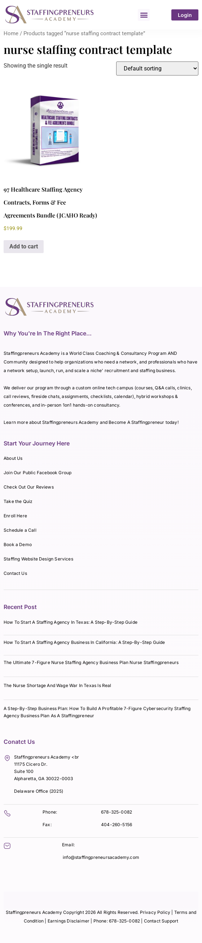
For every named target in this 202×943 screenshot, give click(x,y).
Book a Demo (18, 544)
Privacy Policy (155, 912)
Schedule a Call (20, 530)
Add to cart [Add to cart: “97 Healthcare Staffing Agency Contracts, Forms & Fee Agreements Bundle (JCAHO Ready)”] (23, 246)
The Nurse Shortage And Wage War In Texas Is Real (57, 685)
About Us (13, 458)
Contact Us (15, 573)
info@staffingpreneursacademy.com (101, 857)
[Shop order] (157, 68)
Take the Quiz (18, 501)
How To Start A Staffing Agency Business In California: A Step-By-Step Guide (84, 642)
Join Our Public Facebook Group (37, 472)
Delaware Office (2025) (38, 791)
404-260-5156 (116, 824)
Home (11, 33)
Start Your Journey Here (37, 443)
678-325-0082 (116, 812)
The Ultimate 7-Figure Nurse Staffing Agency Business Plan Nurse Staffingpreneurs (91, 662)
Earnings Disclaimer (69, 921)
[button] (144, 15)
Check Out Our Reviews (29, 487)
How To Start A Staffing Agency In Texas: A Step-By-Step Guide (70, 622)
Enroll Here (15, 515)
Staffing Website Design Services (38, 559)
